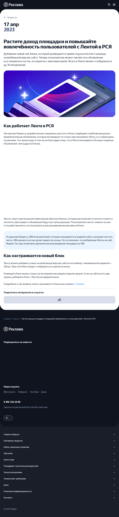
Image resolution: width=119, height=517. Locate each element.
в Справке (78, 284)
